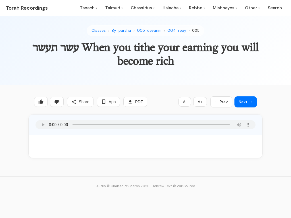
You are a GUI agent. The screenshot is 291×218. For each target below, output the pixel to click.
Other (252, 8)
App (108, 101)
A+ (200, 102)
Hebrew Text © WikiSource (173, 186)
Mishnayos (225, 8)
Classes (99, 30)
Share (80, 101)
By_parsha (121, 30)
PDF (135, 101)
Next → (246, 101)
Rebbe (197, 8)
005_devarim (149, 30)
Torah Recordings (27, 8)
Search (275, 8)
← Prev (221, 101)
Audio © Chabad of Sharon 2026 (122, 186)
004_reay (176, 30)
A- (185, 102)
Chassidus (143, 8)
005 (195, 30)
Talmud (114, 8)
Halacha (172, 8)
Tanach (88, 8)
